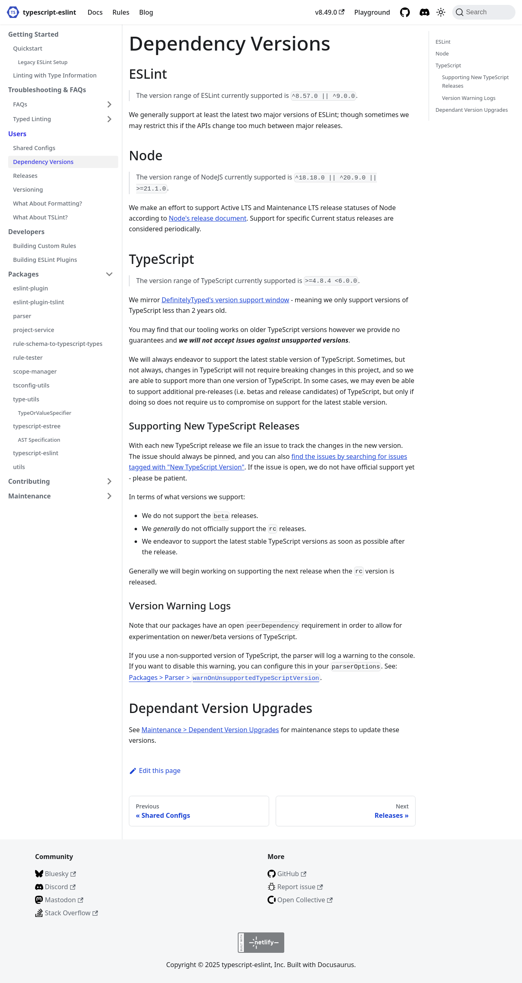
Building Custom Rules (44, 246)
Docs (95, 12)
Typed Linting (32, 119)
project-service (33, 330)
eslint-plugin (30, 288)
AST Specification (39, 439)
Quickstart (27, 48)
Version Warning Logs (468, 98)
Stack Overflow (71, 912)
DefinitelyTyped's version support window (225, 299)
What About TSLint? (40, 217)
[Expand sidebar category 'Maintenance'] (109, 496)
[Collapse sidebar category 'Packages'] (109, 274)
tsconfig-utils (31, 385)
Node (442, 53)
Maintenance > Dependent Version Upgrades (210, 729)
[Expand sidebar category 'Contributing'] (109, 481)
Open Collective (305, 899)
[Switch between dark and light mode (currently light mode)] (440, 12)
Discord (60, 886)
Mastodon (64, 899)
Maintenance (29, 496)
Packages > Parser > (224, 677)
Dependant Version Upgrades (472, 109)
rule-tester (28, 357)
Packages (23, 274)
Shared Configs (34, 148)
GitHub (291, 873)
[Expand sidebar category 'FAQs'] (109, 104)
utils (19, 467)
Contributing (29, 481)
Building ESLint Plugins (45, 259)
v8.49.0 (330, 12)
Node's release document (208, 218)
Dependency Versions (43, 162)
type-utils (26, 399)
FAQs (20, 104)
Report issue (300, 886)
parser (22, 316)
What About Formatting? (47, 203)
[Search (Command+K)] (483, 12)
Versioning (28, 189)
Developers (26, 231)
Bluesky (60, 873)
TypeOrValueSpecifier (44, 412)
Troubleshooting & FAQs (47, 89)
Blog (146, 12)
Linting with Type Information (55, 75)
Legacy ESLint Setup (43, 62)
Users (17, 133)
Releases (25, 175)
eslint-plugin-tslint (38, 302)
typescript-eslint (35, 453)
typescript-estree (36, 426)
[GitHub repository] (405, 12)
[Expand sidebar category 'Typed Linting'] (109, 119)
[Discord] (424, 12)
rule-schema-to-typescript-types (57, 344)
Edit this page (155, 770)
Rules (121, 12)
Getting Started (33, 34)
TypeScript (448, 65)
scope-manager (35, 371)
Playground (372, 12)
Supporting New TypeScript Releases (475, 81)
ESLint (443, 41)
